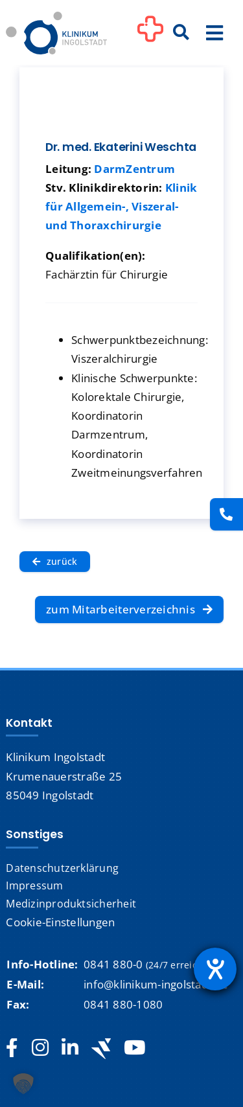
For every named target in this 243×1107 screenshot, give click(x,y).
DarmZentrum (134, 168)
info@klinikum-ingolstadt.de (156, 984)
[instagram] (40, 1048)
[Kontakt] (226, 514)
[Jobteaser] (101, 1048)
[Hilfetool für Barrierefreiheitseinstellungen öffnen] (215, 969)
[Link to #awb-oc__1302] (150, 35)
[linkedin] (70, 1048)
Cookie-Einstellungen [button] (60, 922)
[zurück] (54, 561)
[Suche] (181, 33)
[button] (23, 1083)
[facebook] (12, 1048)
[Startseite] (56, 17)
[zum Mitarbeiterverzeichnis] (129, 609)
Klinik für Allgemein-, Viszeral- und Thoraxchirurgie (121, 206)
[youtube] (134, 1048)
